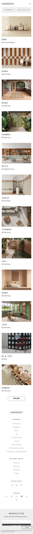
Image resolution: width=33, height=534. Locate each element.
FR (22, 497)
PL (27, 497)
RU (17, 497)
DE (17, 500)
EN (11, 497)
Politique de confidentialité (16, 452)
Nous (16, 431)
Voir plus (16, 398)
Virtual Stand (16, 438)
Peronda (17, 470)
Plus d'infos (12, 531)
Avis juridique (16, 445)
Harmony (16, 463)
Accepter (27, 527)
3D (16, 434)
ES (6, 497)
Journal (16, 441)
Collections (16, 424)
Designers (16, 427)
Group (16, 473)
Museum (16, 466)
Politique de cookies (16, 448)
